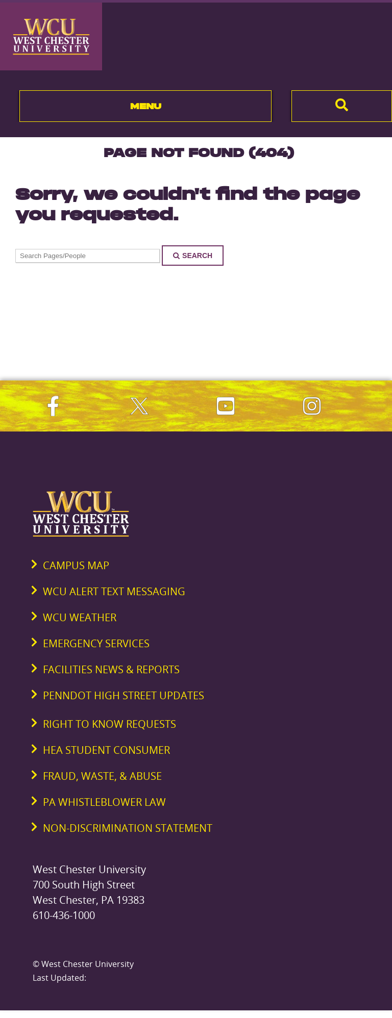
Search (192, 255)
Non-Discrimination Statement (127, 828)
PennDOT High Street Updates (123, 695)
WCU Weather (79, 617)
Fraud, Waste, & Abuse (102, 776)
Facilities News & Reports (111, 669)
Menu (145, 106)
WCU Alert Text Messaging (114, 591)
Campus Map (76, 565)
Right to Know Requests (109, 724)
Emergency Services (96, 643)
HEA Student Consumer (106, 750)
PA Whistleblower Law (104, 802)
